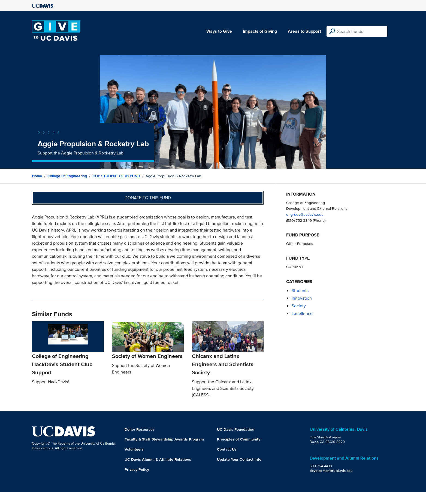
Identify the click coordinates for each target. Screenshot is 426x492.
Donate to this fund (148, 198)
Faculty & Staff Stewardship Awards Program (164, 439)
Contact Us (227, 449)
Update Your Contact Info (239, 459)
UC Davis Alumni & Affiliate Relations (158, 459)
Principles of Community (238, 439)
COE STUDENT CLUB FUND (116, 176)
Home (37, 176)
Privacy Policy (137, 469)
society (299, 306)
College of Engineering (67, 176)
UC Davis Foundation (235, 429)
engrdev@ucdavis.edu (305, 214)
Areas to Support (304, 31)
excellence (302, 313)
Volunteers (134, 449)
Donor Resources (140, 429)
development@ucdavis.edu (331, 470)
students (300, 290)
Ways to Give (219, 31)
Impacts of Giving (260, 31)
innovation (302, 298)
